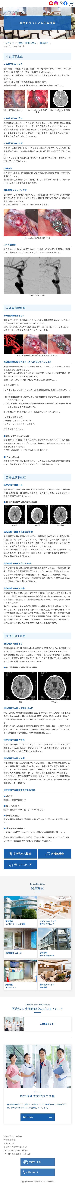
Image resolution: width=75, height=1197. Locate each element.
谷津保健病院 (35, 1181)
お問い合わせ (32, 1172)
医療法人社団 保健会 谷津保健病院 (37, 3)
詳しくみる (28, 1117)
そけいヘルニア (23, 864)
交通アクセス (35, 1162)
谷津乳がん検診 (22, 853)
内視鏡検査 (57, 853)
